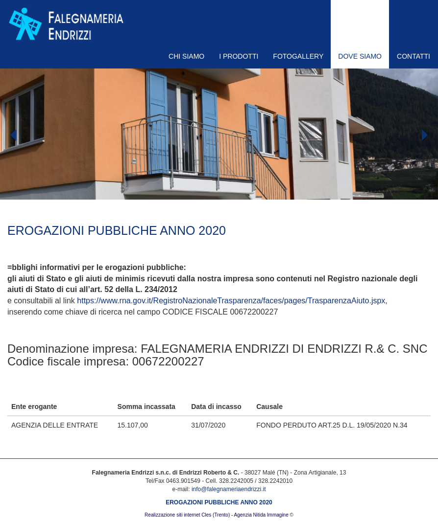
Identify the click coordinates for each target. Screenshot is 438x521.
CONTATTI (413, 56)
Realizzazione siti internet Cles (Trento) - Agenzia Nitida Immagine (217, 515)
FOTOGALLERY (298, 56)
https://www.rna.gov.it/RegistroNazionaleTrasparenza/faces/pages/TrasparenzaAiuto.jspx (231, 300)
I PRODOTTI (238, 56)
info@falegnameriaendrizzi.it (229, 489)
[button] (33, 164)
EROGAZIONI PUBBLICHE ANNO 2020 (219, 502)
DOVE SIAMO (360, 56)
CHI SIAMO (186, 56)
